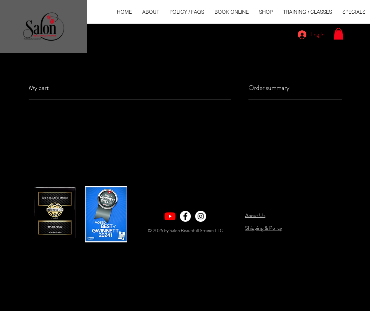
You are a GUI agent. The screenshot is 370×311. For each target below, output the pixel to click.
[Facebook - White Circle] (185, 216)
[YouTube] (170, 216)
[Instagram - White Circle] (200, 216)
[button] (338, 34)
